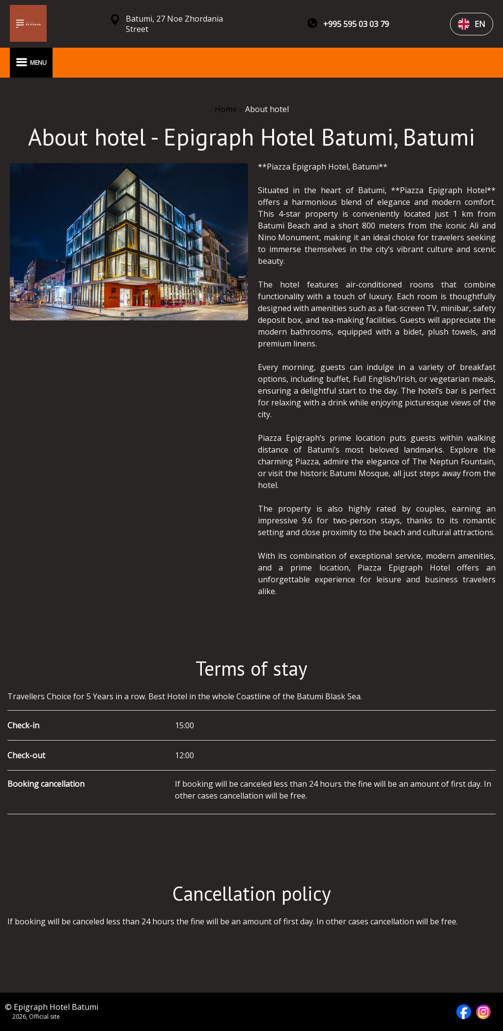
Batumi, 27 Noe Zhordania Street (174, 24)
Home (227, 109)
